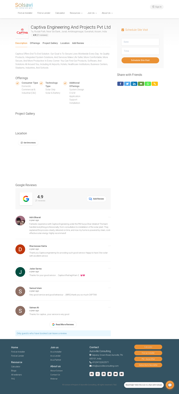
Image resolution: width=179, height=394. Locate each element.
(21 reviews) (40, 35)
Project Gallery (50, 43)
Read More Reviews (63, 324)
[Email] (141, 84)
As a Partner (55, 360)
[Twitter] (127, 84)
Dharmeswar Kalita (38, 246)
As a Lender (55, 356)
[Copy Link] (155, 84)
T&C (115, 385)
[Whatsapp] (148, 84)
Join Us (91, 13)
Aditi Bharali (35, 217)
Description (21, 43)
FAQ (13, 379)
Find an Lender (17, 356)
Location (65, 43)
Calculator (60, 13)
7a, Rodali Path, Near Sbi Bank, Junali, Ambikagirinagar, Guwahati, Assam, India (69, 31)
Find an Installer (25, 13)
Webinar (54, 379)
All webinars (16, 375)
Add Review (78, 43)
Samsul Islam (35, 288)
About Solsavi (56, 371)
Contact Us (55, 375)
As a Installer (56, 352)
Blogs (13, 371)
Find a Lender (43, 13)
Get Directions (30, 143)
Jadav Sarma (35, 269)
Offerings (35, 43)
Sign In (157, 7)
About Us (106, 13)
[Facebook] (120, 84)
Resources (75, 13)
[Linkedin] (134, 84)
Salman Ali (34, 307)
